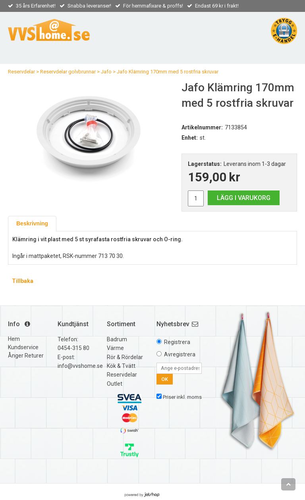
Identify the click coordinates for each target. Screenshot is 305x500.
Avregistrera (179, 354)
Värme (115, 348)
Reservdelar (21, 72)
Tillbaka (22, 281)
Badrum (117, 339)
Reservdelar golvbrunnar (68, 72)
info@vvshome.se (80, 366)
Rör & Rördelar (125, 357)
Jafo (106, 72)
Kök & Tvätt (121, 366)
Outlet (114, 384)
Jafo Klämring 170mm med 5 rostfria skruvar (167, 72)
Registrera (177, 342)
